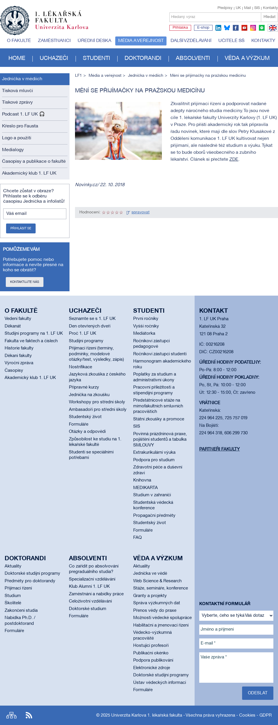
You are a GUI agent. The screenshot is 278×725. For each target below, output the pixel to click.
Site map (11, 715)
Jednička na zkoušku (89, 395)
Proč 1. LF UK (82, 334)
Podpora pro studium (154, 460)
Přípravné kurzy (84, 387)
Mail (247, 8)
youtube (244, 28)
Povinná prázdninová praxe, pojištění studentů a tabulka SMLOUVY (160, 439)
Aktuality (13, 566)
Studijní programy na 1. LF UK (34, 334)
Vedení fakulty (18, 319)
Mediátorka (144, 334)
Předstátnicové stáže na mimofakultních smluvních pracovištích (158, 406)
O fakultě (19, 41)
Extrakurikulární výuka (154, 453)
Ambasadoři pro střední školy (98, 410)
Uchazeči (54, 58)
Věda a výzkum (247, 58)
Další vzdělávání (191, 41)
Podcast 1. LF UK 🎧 (23, 114)
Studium (13, 596)
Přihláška (180, 28)
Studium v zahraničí (152, 495)
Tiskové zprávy (17, 102)
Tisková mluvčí (17, 91)
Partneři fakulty (219, 449)
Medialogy (13, 150)
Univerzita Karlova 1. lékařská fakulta (146, 715)
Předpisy (225, 8)
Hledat (269, 17)
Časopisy (14, 371)
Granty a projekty (150, 596)
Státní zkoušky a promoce (158, 419)
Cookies (247, 715)
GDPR (265, 715)
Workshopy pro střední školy (97, 402)
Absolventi (193, 58)
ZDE (233, 160)
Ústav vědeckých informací (159, 683)
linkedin (218, 28)
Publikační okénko (151, 653)
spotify (262, 28)
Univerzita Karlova (66, 30)
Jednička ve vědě (150, 574)
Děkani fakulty (18, 356)
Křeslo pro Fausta (20, 126)
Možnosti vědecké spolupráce (162, 618)
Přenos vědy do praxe (154, 611)
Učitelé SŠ (231, 41)
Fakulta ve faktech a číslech (31, 341)
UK (238, 8)
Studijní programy (86, 341)
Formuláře (78, 424)
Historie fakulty (19, 348)
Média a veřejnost (141, 41)
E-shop (203, 28)
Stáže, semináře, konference (160, 588)
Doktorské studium (87, 609)
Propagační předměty (154, 516)
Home (16, 58)
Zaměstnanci (54, 41)
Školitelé (13, 603)
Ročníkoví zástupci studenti (159, 354)
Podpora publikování (153, 660)
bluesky (227, 28)
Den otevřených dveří (89, 326)
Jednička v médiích (22, 79)
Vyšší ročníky (146, 326)
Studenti (96, 58)
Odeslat (258, 693)
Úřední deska (94, 41)
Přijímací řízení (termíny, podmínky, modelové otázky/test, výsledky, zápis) (96, 354)
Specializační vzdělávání (92, 579)
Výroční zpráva (19, 363)
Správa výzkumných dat (156, 603)
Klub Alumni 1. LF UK (89, 587)
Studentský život (85, 417)
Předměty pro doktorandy (30, 581)
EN (272, 31)
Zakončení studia (21, 611)
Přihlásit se (20, 228)
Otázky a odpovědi (87, 432)
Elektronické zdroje (151, 668)
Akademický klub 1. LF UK (29, 173)
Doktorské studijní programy (32, 574)
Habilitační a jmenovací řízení (161, 625)
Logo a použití (16, 138)
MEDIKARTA (145, 488)
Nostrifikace (80, 367)
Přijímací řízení (18, 588)
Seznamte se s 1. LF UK (92, 319)
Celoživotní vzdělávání (90, 601)
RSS (29, 715)
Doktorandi (143, 58)
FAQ (137, 538)
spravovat (140, 212)
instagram (253, 28)
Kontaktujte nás (24, 282)
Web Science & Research (157, 581)
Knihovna (142, 480)
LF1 (78, 76)
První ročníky (145, 319)
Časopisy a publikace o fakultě (34, 162)
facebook (236, 28)
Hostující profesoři (151, 646)
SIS (257, 8)
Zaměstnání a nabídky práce (96, 594)
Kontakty (270, 8)
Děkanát (13, 326)
